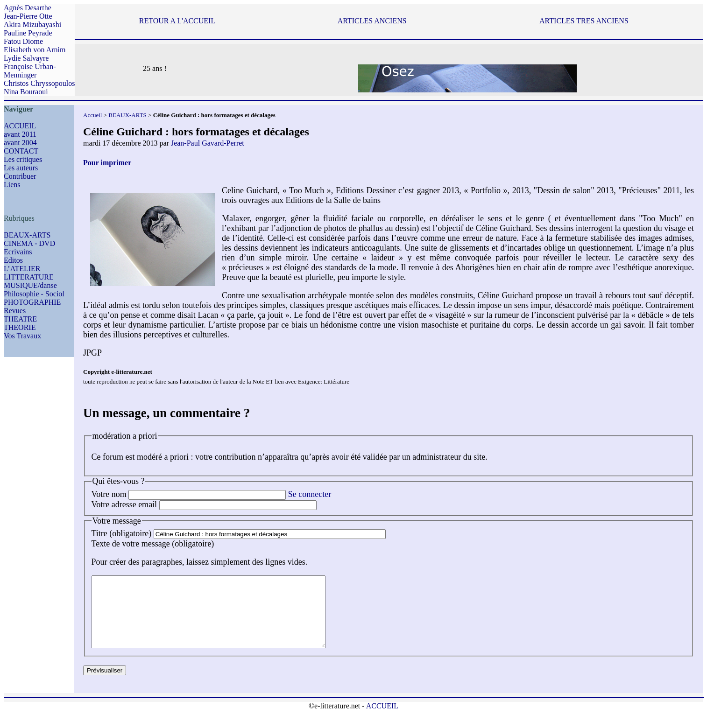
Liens (12, 185)
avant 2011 (20, 134)
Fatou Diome (23, 41)
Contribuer (20, 176)
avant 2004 (20, 143)
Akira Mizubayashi (32, 24)
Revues (15, 311)
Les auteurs (21, 168)
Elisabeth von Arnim (34, 50)
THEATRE (20, 319)
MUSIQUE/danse (30, 285)
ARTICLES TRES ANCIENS (584, 21)
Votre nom (109, 494)
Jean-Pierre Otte (28, 16)
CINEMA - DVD (29, 243)
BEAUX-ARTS (27, 235)
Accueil (92, 115)
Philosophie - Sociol (34, 294)
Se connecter (309, 494)
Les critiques (23, 159)
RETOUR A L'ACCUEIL (177, 21)
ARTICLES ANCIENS (372, 21)
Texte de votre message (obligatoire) (153, 543)
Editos (13, 260)
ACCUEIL (20, 126)
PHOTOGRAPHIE (32, 302)
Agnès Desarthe (27, 8)
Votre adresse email (124, 504)
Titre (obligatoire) (122, 533)
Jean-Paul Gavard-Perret (207, 143)
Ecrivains (18, 252)
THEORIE (19, 327)
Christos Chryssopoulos (39, 83)
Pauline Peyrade (28, 33)
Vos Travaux (22, 336)
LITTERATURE (29, 277)
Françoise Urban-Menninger (30, 71)
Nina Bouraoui (26, 92)
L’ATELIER (22, 269)
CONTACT (21, 151)
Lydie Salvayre (26, 58)
